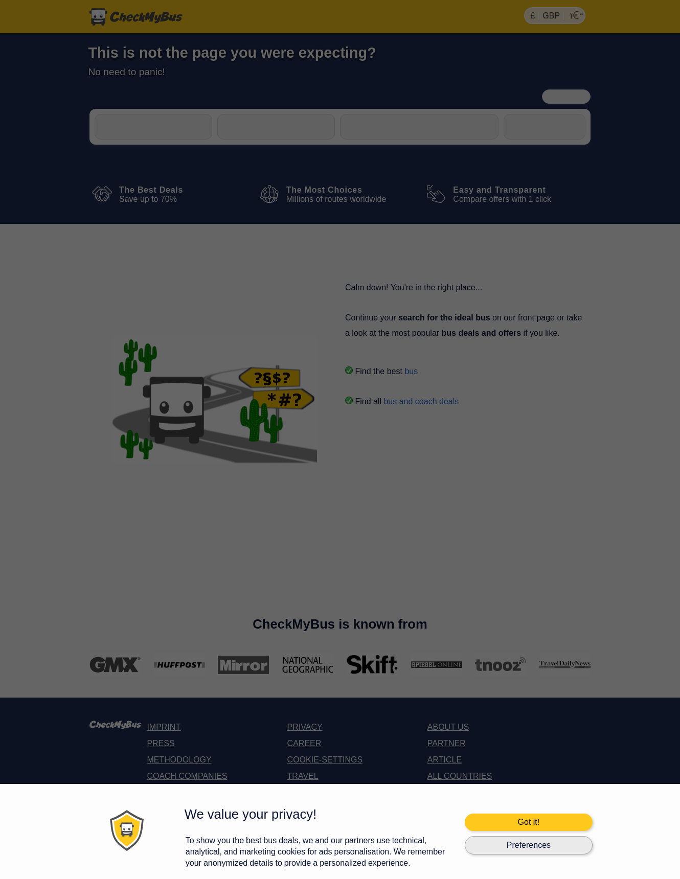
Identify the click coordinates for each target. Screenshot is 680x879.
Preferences (529, 845)
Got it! (529, 822)
